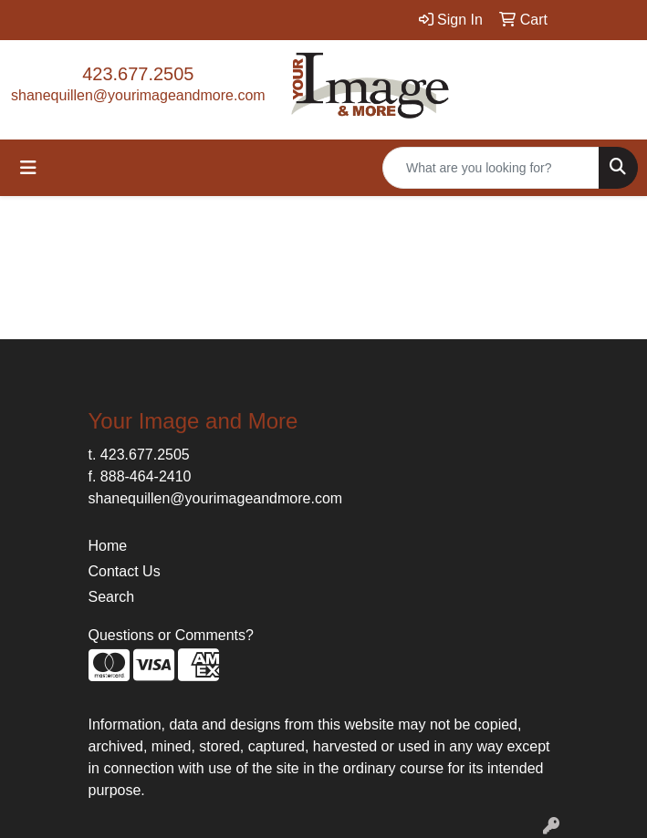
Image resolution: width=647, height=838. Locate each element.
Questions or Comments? (171, 635)
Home (108, 545)
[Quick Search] (491, 168)
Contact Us (125, 571)
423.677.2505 (137, 74)
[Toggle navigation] (28, 168)
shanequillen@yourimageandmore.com (138, 95)
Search (112, 597)
